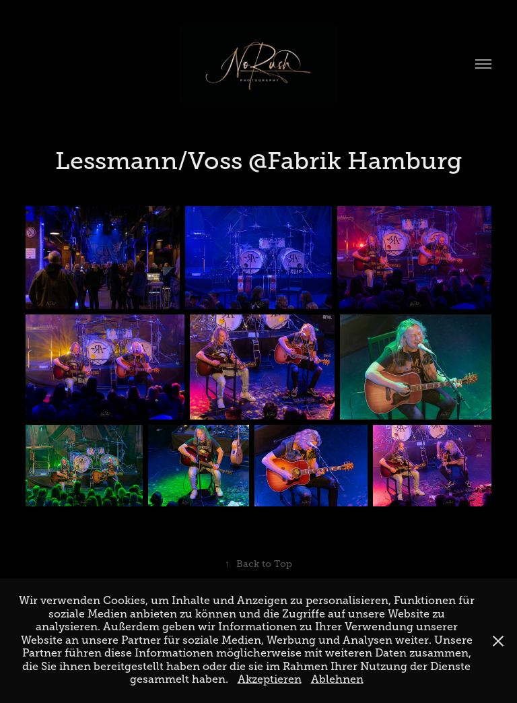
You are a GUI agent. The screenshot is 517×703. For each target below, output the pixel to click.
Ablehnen (337, 679)
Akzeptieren (270, 679)
